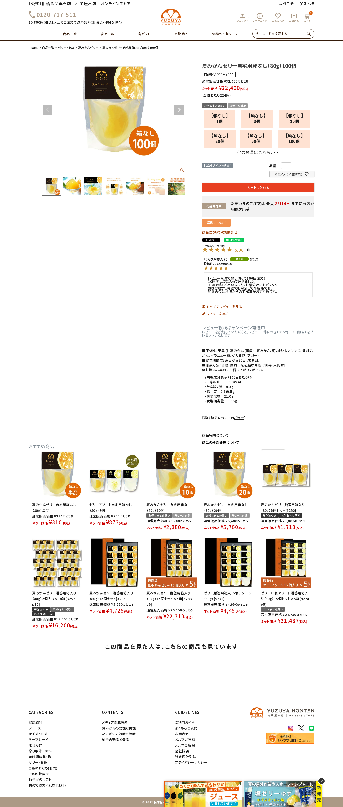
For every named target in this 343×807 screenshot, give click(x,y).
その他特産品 (39, 773)
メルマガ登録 (185, 739)
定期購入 (187, 33)
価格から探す (222, 33)
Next (179, 110)
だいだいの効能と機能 (119, 733)
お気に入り (278, 17)
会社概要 (182, 750)
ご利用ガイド (260, 17)
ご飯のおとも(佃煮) (43, 768)
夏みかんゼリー (88, 47)
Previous (47, 110)
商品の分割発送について (220, 442)
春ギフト (150, 33)
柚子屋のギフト (40, 779)
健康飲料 (36, 722)
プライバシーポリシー (191, 762)
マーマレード (38, 739)
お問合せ (294, 17)
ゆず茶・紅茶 (38, 733)
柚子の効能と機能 (115, 739)
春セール (113, 33)
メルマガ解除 (185, 745)
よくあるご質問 (186, 728)
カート (308, 16)
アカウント (242, 17)
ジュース (35, 728)
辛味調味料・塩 (40, 756)
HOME (34, 47)
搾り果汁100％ (40, 750)
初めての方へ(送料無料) (47, 785)
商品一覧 (76, 33)
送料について (216, 222)
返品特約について (215, 435)
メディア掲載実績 (115, 722)
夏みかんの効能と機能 (119, 728)
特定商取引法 (185, 756)
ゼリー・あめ (66, 47)
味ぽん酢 (35, 745)
